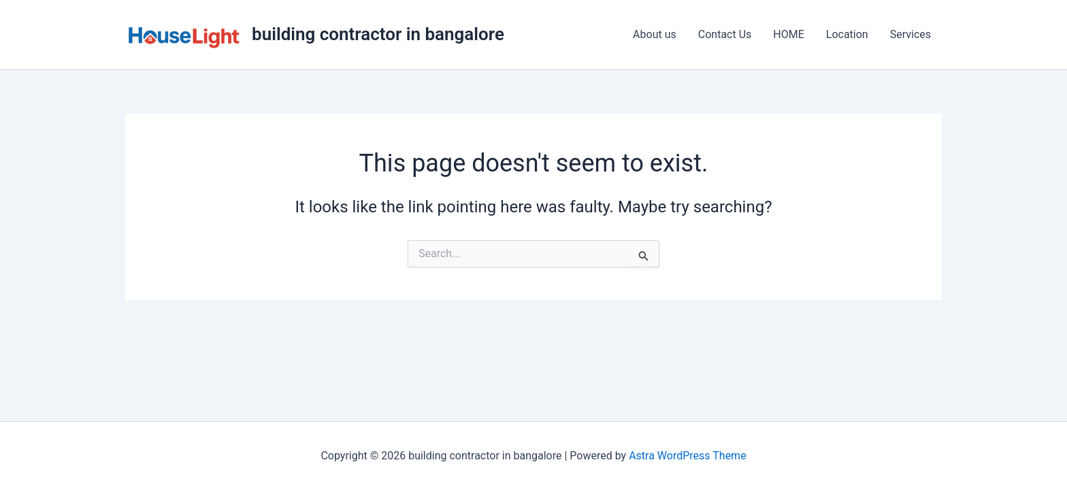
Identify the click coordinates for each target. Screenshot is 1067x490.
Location (847, 34)
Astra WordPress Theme (687, 455)
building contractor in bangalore (378, 34)
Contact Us (725, 34)
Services (910, 34)
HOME (788, 34)
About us (654, 34)
